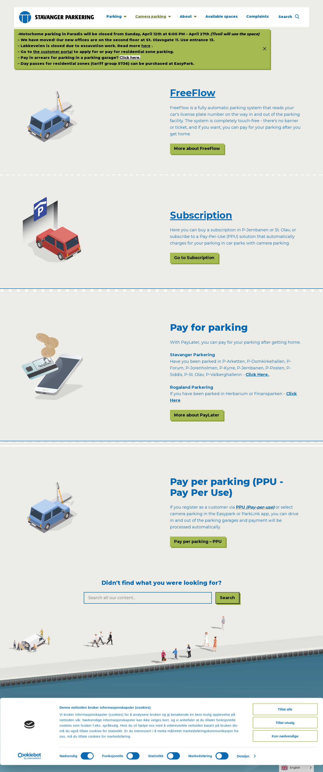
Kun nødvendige (285, 743)
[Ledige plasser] (221, 17)
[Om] (188, 17)
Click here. (130, 57)
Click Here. (257, 374)
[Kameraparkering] (153, 17)
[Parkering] (116, 17)
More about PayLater (196, 415)
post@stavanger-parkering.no (199, 701)
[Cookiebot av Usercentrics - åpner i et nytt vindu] (29, 763)
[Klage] (257, 17)
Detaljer (243, 763)
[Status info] (262, 49)
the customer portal (53, 51)
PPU (255, 507)
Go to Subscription (194, 257)
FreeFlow (192, 92)
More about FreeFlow (197, 148)
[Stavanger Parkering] (56, 17)
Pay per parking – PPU (198, 541)
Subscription (201, 215)
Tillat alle (285, 716)
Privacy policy (35, 701)
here (145, 45)
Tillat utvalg (285, 730)
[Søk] (288, 17)
